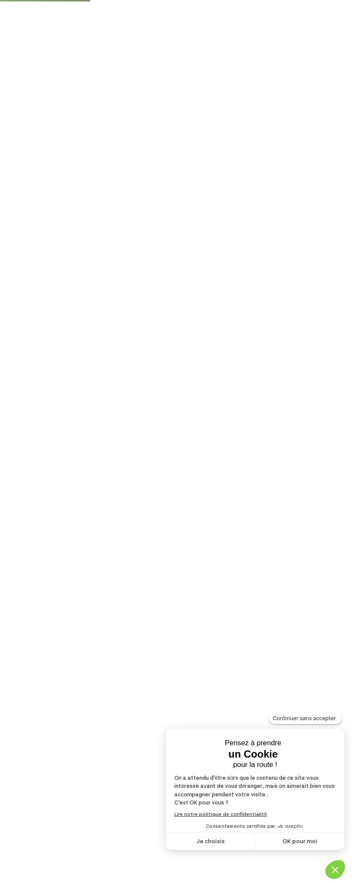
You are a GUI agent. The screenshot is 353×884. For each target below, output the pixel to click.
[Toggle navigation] (314, 61)
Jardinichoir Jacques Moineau (87, 260)
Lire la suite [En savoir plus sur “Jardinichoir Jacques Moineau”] (63, 584)
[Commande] (268, 221)
